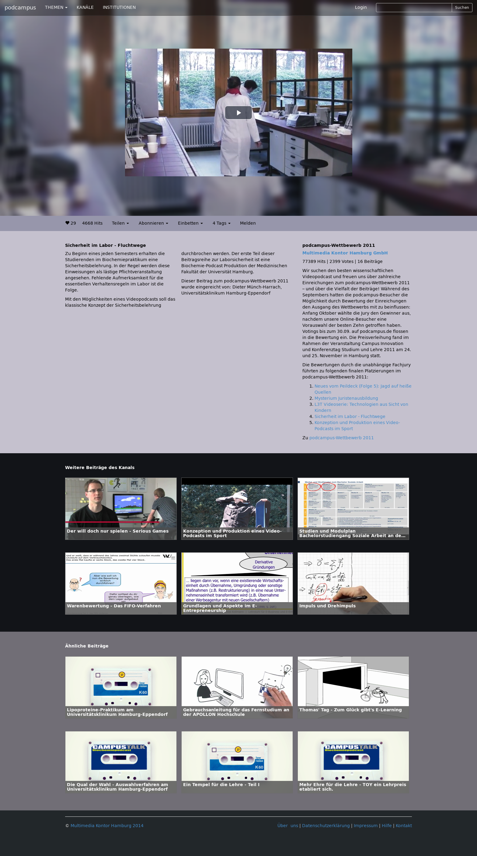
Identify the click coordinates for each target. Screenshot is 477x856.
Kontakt (404, 825)
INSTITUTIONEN (119, 7)
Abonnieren (153, 223)
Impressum (366, 825)
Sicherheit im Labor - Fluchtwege (350, 416)
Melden (248, 223)
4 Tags (222, 223)
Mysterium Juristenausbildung (346, 398)
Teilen (120, 223)
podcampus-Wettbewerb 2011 (341, 437)
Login (361, 7)
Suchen (462, 7)
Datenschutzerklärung (326, 825)
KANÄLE (85, 7)
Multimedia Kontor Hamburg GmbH (345, 253)
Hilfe (387, 825)
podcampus (20, 7)
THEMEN (56, 7)
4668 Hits (92, 223)
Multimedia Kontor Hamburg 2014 (107, 825)
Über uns (287, 825)
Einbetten (190, 223)
